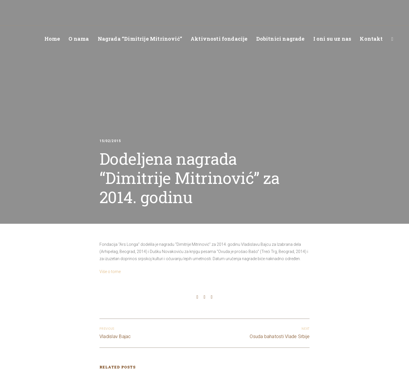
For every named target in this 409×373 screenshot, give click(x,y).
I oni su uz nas (332, 38)
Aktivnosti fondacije (219, 38)
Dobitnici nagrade (280, 38)
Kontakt (371, 38)
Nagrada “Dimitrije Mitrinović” (140, 38)
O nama (79, 38)
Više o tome (110, 271)
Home (52, 38)
